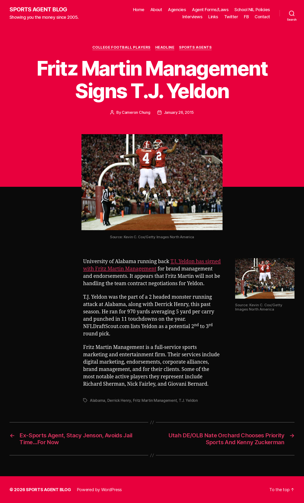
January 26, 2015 (179, 112)
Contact (262, 16)
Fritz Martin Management (155, 400)
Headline (164, 47)
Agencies (177, 9)
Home (138, 9)
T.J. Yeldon (188, 400)
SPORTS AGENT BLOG (38, 9)
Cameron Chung (136, 112)
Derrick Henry (119, 400)
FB (246, 16)
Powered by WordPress (99, 489)
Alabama (97, 400)
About (156, 9)
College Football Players (121, 47)
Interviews (192, 16)
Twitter (231, 16)
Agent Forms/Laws (210, 9)
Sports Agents (195, 47)
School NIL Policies (252, 9)
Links (213, 16)
